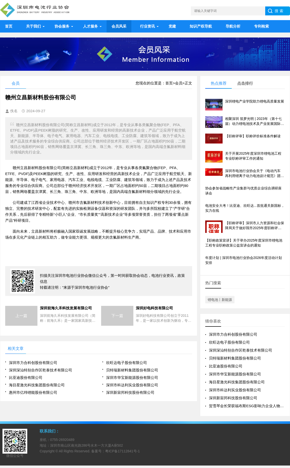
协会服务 (62, 26)
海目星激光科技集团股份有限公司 (37, 385)
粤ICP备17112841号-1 (122, 451)
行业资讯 (147, 26)
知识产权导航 (201, 26)
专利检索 (261, 26)
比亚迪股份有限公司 (25, 377)
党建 (172, 26)
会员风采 (119, 26)
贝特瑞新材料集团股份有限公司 (132, 370)
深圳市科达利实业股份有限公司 (132, 385)
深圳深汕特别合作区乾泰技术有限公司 (40, 370)
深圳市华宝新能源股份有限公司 (132, 377)
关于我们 (33, 26)
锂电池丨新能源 (220, 300)
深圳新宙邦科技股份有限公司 (130, 392)
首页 (8, 26)
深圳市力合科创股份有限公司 (33, 362)
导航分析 (233, 26)
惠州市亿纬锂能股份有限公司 (33, 392)
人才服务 (90, 26)
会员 (178, 83)
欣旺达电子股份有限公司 (126, 362)
